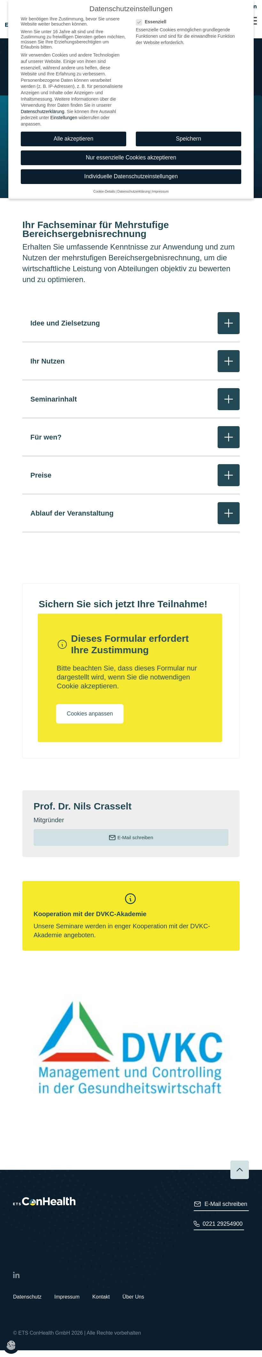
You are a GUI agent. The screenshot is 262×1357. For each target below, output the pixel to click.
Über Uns (133, 1303)
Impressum (67, 1303)
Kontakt (101, 1303)
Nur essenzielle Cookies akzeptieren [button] (131, 124)
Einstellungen (63, 84)
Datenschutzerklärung (42, 78)
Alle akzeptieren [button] (74, 105)
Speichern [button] (188, 105)
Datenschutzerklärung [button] (133, 158)
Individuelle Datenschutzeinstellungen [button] (131, 143)
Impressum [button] (160, 158)
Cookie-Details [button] (104, 158)
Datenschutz (27, 1303)
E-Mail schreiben (131, 844)
